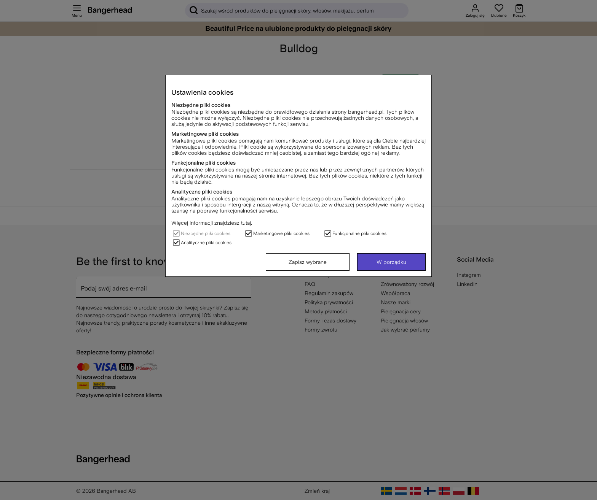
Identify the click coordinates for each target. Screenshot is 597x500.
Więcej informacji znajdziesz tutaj (211, 223)
